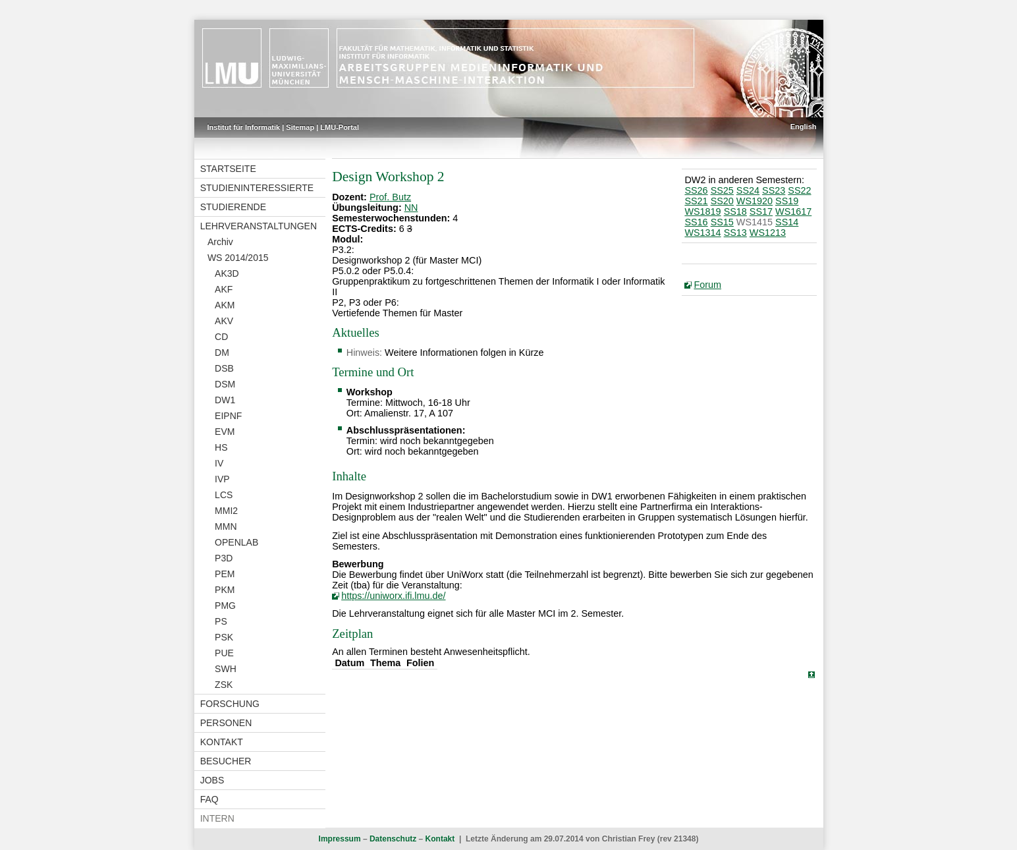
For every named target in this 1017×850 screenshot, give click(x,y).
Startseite (228, 168)
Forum (707, 284)
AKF (224, 289)
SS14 (786, 222)
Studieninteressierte (257, 188)
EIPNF (228, 416)
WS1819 (702, 211)
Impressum (340, 838)
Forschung (230, 703)
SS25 (722, 190)
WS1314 (702, 232)
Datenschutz (393, 838)
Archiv (220, 242)
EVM (224, 431)
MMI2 (226, 510)
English (803, 126)
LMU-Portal (339, 127)
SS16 (695, 222)
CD (221, 336)
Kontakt (221, 742)
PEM (224, 574)
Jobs (212, 780)
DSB (224, 368)
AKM (224, 305)
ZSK (224, 684)
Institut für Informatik (244, 127)
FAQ (209, 799)
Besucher (226, 761)
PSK (224, 637)
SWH (225, 669)
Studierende (233, 207)
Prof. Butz (390, 197)
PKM (224, 589)
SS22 (799, 190)
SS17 (761, 211)
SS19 (786, 201)
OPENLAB (236, 542)
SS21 (695, 201)
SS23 (773, 190)
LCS (224, 495)
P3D (224, 558)
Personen (226, 723)
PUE (224, 653)
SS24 (747, 190)
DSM (225, 384)
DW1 (225, 400)
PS (221, 621)
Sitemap (300, 127)
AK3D (227, 273)
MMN (225, 526)
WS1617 (793, 211)
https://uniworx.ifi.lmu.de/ (393, 595)
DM (222, 352)
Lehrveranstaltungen (258, 226)
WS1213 (768, 232)
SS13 (735, 232)
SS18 (735, 211)
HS (221, 447)
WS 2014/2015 (238, 257)
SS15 (722, 222)
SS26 (695, 190)
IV (219, 463)
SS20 (722, 201)
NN (411, 207)
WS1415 (754, 222)
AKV (224, 321)
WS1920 (754, 201)
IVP (222, 479)
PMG (225, 605)
